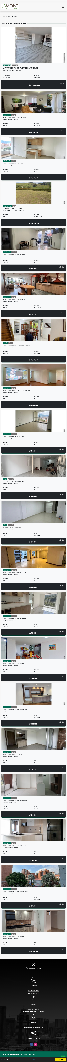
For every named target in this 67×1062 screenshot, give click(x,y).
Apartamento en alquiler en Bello (14, 618)
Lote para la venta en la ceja (13, 208)
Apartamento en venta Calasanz (14, 754)
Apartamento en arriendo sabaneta (15, 436)
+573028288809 (33, 991)
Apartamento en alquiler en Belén (14, 254)
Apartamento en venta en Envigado (14, 845)
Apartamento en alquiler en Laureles (15, 891)
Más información (37, 1060)
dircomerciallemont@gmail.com (33, 1027)
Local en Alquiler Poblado (12, 527)
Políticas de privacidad (33, 968)
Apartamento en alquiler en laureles (15, 572)
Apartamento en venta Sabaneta (13, 163)
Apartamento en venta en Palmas (14, 299)
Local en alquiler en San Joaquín (14, 481)
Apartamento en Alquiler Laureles (20, 68)
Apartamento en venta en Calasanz (14, 117)
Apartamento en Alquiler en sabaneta (15, 800)
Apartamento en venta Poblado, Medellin (17, 345)
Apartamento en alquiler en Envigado (15, 709)
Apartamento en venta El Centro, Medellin (17, 390)
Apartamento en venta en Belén (13, 663)
